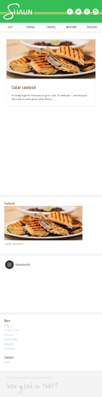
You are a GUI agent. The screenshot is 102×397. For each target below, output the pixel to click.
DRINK (30, 27)
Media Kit (9, 344)
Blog (6, 325)
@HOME (71, 27)
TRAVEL (51, 27)
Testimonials (10, 339)
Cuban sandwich (24, 87)
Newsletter (9, 348)
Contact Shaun (11, 330)
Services (8, 334)
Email (7, 362)
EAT (10, 27)
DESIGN (92, 27)
